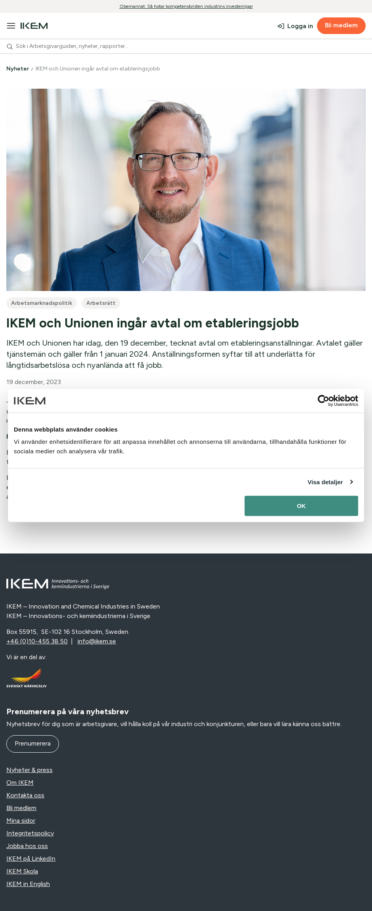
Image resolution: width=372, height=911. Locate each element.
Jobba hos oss (27, 846)
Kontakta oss (25, 795)
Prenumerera (33, 743)
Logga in (300, 26)
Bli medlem (341, 25)
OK (301, 505)
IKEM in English (28, 884)
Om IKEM (20, 782)
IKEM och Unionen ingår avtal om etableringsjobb (98, 68)
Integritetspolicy (30, 833)
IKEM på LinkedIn (30, 858)
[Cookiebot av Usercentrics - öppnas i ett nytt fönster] (323, 401)
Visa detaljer (325, 482)
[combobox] (186, 46)
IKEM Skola (22, 871)
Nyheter (18, 68)
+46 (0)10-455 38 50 (37, 641)
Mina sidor (20, 820)
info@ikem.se (97, 641)
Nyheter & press (29, 770)
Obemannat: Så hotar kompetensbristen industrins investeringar (186, 6)
